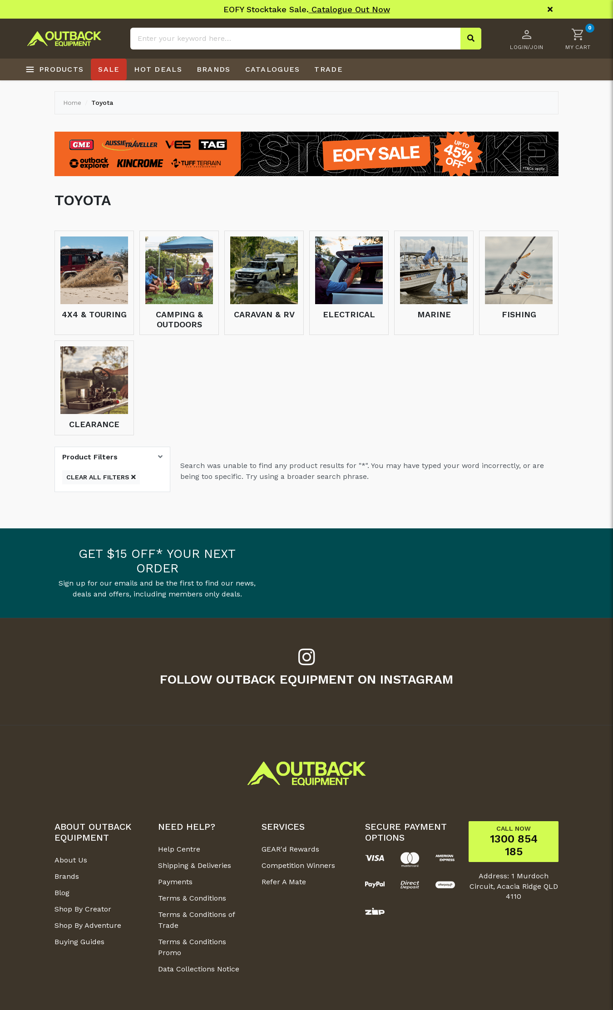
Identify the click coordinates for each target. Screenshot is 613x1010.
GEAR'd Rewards (290, 849)
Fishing (519, 314)
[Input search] (305, 38)
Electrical (349, 314)
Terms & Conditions (192, 898)
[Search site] (470, 38)
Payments (175, 881)
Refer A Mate (284, 881)
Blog (61, 892)
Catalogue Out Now (349, 9)
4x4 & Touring (94, 314)
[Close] (550, 9)
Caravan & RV (264, 314)
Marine (434, 314)
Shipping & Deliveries (194, 865)
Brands (66, 876)
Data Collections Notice (198, 969)
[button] (578, 38)
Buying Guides (79, 941)
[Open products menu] (54, 69)
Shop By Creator (82, 909)
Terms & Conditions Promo (192, 947)
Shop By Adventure (87, 925)
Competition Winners (298, 865)
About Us (70, 860)
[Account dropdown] (527, 38)
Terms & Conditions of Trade (196, 920)
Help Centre (179, 849)
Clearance (94, 424)
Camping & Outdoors (179, 319)
